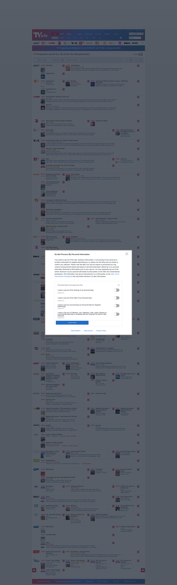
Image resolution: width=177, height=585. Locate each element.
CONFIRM (72, 322)
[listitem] (88, 285)
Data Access (88, 331)
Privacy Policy (101, 331)
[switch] (116, 290)
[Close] (127, 254)
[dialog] (88, 292)
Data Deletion (75, 331)
